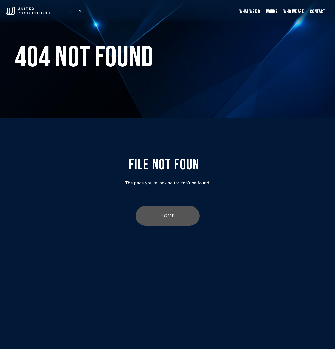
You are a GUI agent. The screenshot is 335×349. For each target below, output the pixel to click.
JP (70, 11)
